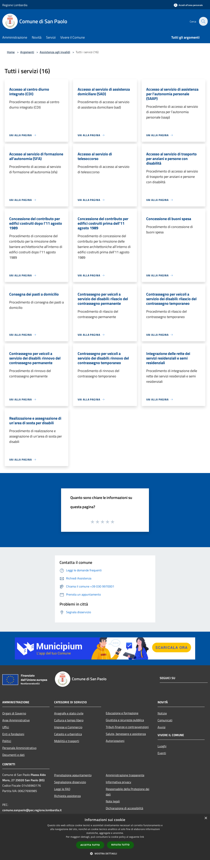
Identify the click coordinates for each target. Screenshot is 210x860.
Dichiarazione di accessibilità (124, 808)
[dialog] (105, 837)
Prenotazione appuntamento (73, 775)
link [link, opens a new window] (142, 836)
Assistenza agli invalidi (55, 52)
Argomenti (27, 52)
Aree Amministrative (16, 720)
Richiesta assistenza (67, 796)
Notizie (162, 713)
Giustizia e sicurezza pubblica (125, 720)
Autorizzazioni (115, 740)
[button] (105, 853)
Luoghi (162, 746)
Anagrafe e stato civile (68, 713)
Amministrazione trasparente (125, 775)
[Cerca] (203, 21)
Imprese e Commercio (68, 727)
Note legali (113, 801)
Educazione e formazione (122, 713)
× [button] (205, 818)
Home (11, 52)
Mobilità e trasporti (66, 741)
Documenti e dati (13, 754)
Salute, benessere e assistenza (126, 734)
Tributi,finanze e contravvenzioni (127, 727)
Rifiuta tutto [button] (120, 844)
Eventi (162, 753)
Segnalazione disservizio (70, 782)
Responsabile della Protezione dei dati (127, 792)
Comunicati (165, 720)
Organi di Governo (14, 713)
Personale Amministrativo (19, 748)
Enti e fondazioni (13, 734)
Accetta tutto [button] (90, 845)
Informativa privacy (118, 782)
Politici (6, 741)
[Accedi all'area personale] (188, 5)
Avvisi (161, 727)
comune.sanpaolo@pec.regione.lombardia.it (32, 810)
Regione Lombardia (14, 5)
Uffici (5, 727)
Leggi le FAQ (62, 789)
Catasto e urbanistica (68, 734)
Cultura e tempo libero (68, 720)
